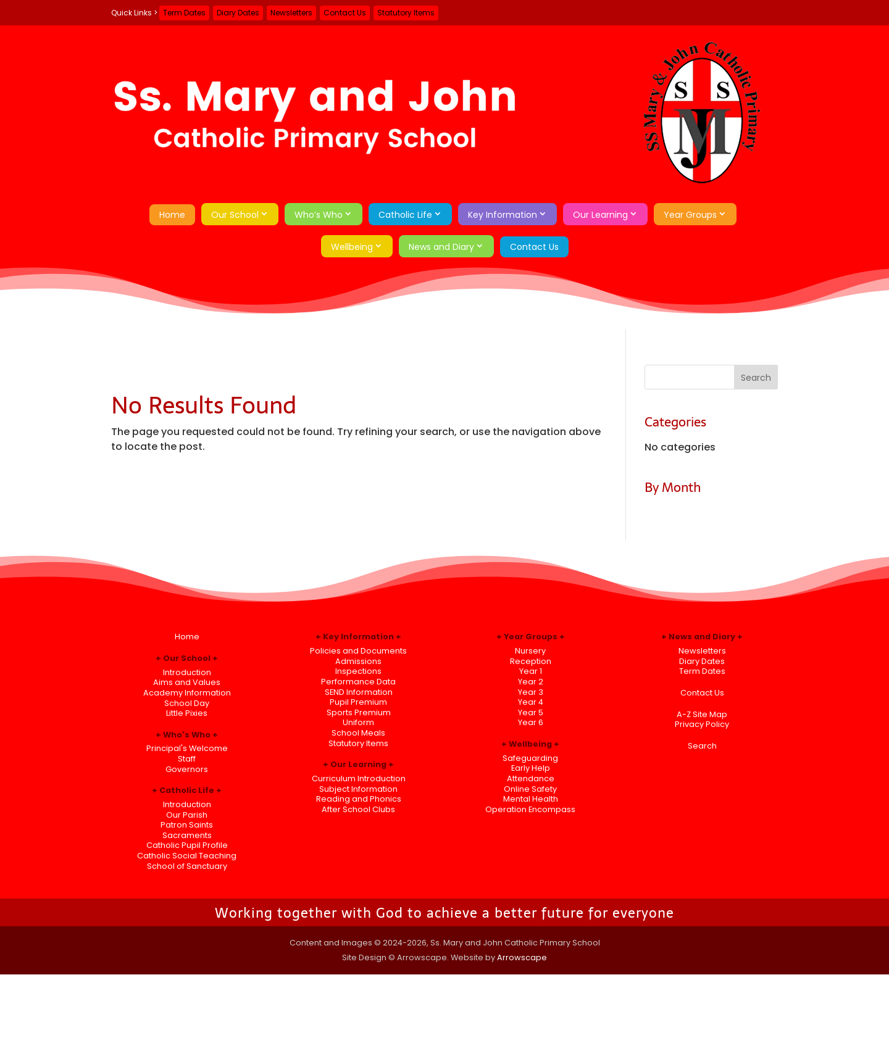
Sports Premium (359, 712)
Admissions (358, 661)
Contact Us (344, 12)
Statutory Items (406, 12)
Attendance (530, 778)
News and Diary (441, 247)
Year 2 (530, 681)
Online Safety (530, 789)
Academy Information (187, 692)
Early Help (530, 768)
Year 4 (530, 702)
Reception (530, 661)
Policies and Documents (358, 651)
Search (702, 746)
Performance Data (358, 681)
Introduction (187, 672)
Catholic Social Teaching (186, 855)
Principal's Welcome (187, 748)
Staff (187, 759)
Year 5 (530, 712)
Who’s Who (318, 215)
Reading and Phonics (358, 799)
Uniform (358, 722)
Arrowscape (522, 957)
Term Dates (184, 12)
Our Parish (186, 815)
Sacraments (187, 835)
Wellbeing (352, 247)
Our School (235, 215)
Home (172, 215)
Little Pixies (186, 713)
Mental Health (530, 799)
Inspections (358, 671)
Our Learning (600, 215)
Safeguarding (530, 758)
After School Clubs (358, 809)
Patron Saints (187, 825)
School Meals (358, 733)
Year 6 (530, 722)
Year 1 (530, 671)
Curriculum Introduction (359, 778)
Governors (186, 769)
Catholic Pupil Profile (187, 845)
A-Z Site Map (702, 714)
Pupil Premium (358, 702)
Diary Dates (238, 12)
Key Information (502, 215)
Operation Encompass (530, 809)
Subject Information (358, 789)
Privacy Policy (702, 724)
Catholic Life (405, 215)
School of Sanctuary (187, 866)
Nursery (530, 651)
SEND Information (359, 692)
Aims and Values (186, 682)
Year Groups (690, 215)
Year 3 (530, 692)
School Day (186, 703)
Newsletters (291, 12)
